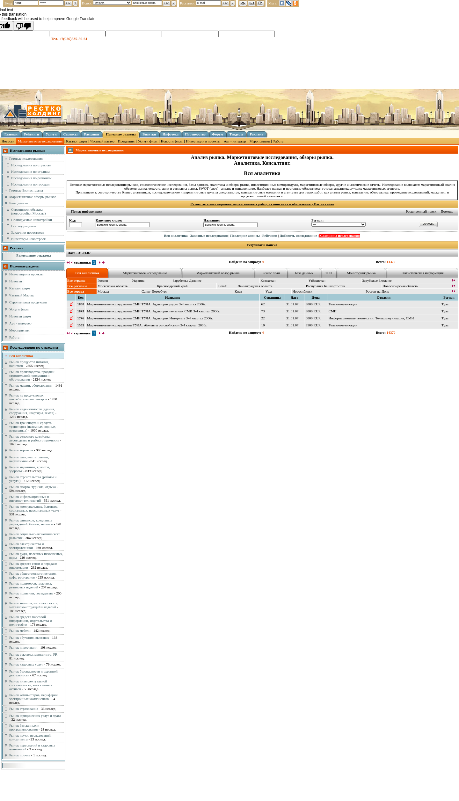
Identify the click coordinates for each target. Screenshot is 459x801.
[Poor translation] (23, 26)
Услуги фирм (147, 141)
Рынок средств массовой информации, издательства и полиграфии (30, 620)
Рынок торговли (21, 450)
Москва (103, 291)
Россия (103, 280)
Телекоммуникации (343, 304)
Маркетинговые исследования (40, 141)
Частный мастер (102, 141)
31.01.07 (292, 304)
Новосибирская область (400, 286)
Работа (278, 141)
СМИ (333, 311)
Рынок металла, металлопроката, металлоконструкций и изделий (33, 605)
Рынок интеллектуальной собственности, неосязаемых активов (30, 685)
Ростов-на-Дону (377, 291)
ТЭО (328, 273)
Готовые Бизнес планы (26, 190)
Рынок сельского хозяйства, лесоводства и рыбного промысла (34, 438)
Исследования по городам (30, 184)
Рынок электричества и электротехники (26, 546)
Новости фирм (172, 141)
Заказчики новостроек (27, 232)
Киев (238, 291)
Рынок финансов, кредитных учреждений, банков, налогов (31, 522)
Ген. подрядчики (23, 226)
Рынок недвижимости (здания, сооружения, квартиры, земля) (32, 411)
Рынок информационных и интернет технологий (29, 498)
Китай (222, 286)
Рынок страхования (23, 708)
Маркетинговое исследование (145, 273)
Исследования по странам (30, 171)
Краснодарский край (172, 286)
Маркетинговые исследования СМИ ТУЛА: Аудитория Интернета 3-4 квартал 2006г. (150, 318)
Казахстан (267, 280)
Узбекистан (317, 280)
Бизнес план (270, 273)
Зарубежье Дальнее (187, 280)
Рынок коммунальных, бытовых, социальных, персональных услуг (34, 508)
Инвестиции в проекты (203, 141)
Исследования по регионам (31, 178)
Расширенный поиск (421, 211)
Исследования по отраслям (31, 165)
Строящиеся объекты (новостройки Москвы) (28, 211)
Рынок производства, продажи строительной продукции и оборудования (32, 375)
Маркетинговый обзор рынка (218, 273)
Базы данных (19, 203)
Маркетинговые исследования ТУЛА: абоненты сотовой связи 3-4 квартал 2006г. (147, 325)
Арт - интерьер (235, 141)
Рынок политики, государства (31, 593)
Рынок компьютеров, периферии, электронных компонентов (34, 697)
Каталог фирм (76, 141)
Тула (444, 304)
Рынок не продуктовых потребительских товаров (28, 397)
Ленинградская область (255, 286)
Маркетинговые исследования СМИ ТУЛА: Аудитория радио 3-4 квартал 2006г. (146, 304)
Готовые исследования (26, 158)
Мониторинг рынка (361, 273)
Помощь (447, 211)
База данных (304, 273)
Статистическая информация (422, 273)
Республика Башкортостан (325, 286)
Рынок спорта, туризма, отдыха (32, 487)
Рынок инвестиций (23, 647)
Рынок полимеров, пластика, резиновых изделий (30, 585)
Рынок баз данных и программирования (24, 727)
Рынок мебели (20, 630)
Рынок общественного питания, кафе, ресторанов (32, 575)
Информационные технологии (351, 318)
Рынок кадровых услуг (26, 664)
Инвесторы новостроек (28, 239)
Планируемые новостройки (31, 220)
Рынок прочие (19, 755)
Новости (8, 141)
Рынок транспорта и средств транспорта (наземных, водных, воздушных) (32, 426)
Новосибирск (302, 291)
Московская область (112, 286)
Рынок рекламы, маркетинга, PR (33, 654)
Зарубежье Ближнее (377, 280)
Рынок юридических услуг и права (35, 715)
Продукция (126, 141)
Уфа (269, 291)
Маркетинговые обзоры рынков (32, 197)
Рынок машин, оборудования (30, 385)
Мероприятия (260, 141)
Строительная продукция (28, 302)
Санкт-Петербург (154, 291)
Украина (138, 280)
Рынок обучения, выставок (29, 637)
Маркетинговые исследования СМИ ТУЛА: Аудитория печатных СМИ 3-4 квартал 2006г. (153, 311)
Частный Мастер (21, 295)
